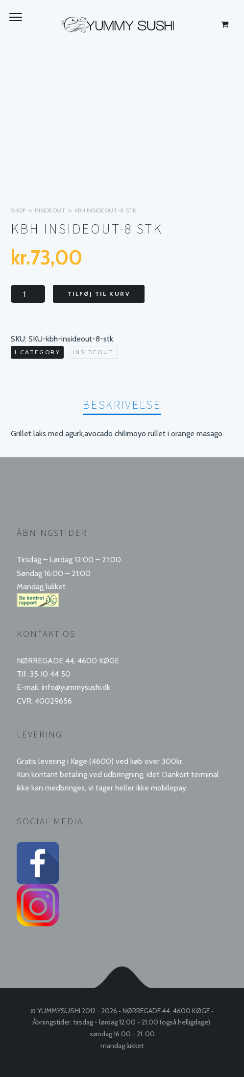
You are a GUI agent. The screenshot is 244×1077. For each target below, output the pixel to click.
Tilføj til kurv (99, 293)
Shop (18, 210)
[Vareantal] (28, 294)
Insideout (50, 210)
